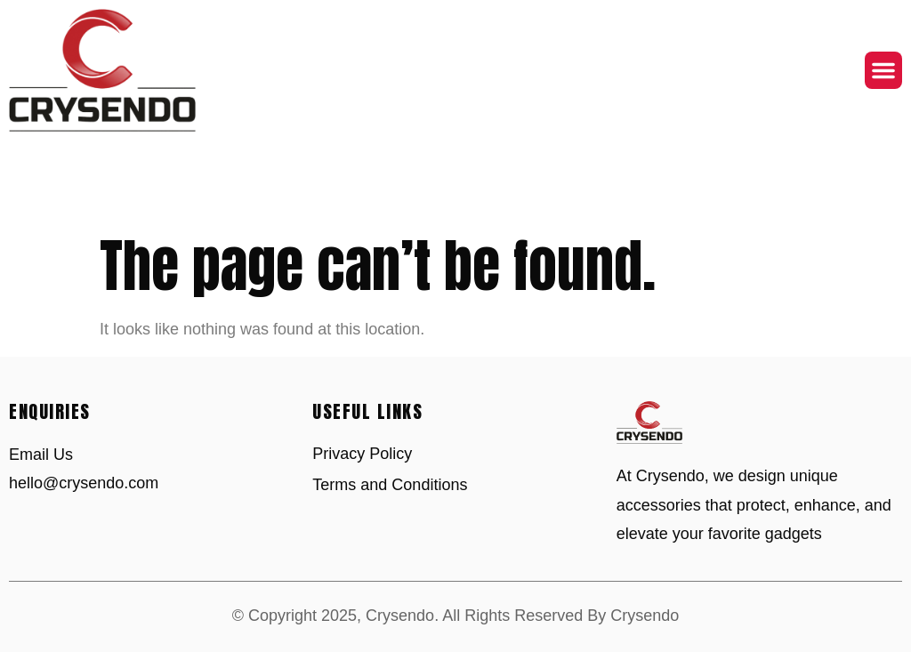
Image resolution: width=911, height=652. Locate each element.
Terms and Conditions (389, 485)
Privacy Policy (362, 454)
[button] (883, 70)
